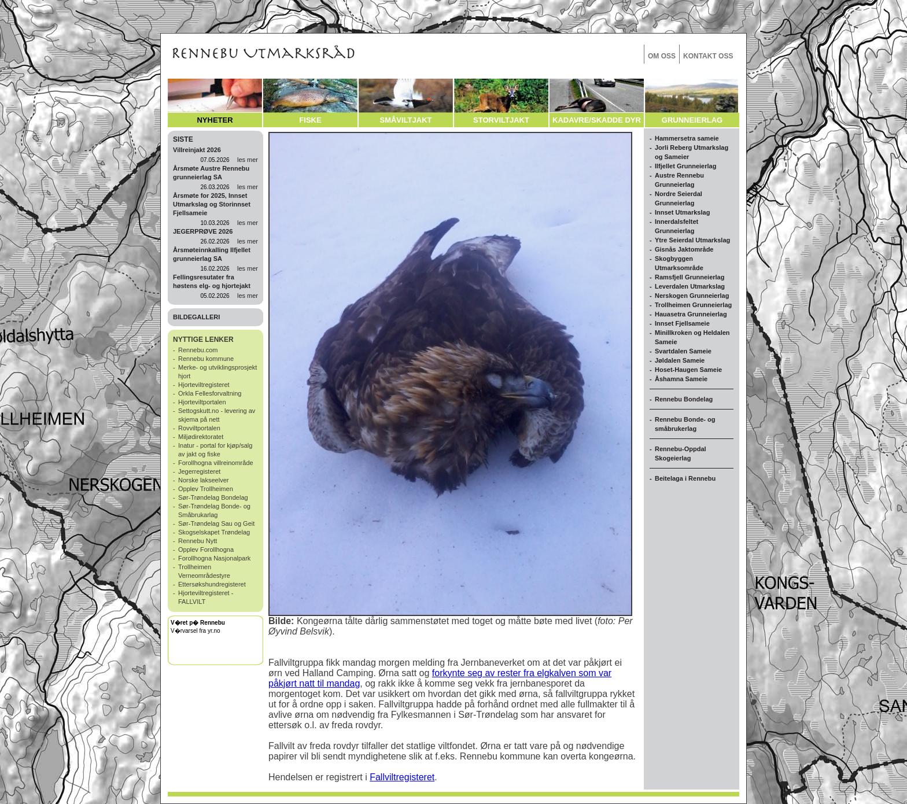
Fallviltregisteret (402, 777)
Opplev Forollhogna (206, 549)
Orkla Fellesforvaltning (209, 393)
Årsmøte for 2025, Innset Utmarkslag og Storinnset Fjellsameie (211, 204)
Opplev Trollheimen (205, 488)
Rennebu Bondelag (684, 399)
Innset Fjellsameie (682, 323)
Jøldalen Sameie (680, 360)
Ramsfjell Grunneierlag (689, 277)
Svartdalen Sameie (683, 351)
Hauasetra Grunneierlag (691, 314)
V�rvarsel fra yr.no (195, 631)
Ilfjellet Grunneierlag (685, 166)
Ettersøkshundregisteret (212, 584)
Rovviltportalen (199, 428)
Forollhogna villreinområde (215, 462)
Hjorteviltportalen (202, 402)
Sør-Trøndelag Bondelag (213, 497)
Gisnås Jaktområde (684, 249)
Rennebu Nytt (197, 540)
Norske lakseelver (203, 480)
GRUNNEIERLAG (692, 120)
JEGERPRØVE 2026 (203, 231)
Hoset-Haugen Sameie (688, 369)
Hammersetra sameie (687, 138)
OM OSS (662, 56)
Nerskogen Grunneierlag (692, 295)
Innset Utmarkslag (682, 212)
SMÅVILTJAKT (405, 120)
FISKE (310, 120)
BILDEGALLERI (196, 317)
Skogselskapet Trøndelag (214, 532)
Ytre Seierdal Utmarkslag (692, 240)
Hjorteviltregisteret (204, 384)
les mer (247, 159)
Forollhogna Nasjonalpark (214, 558)
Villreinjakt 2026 (197, 149)
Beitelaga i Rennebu (685, 478)
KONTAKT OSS (708, 56)
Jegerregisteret (199, 471)
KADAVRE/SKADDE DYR (596, 120)
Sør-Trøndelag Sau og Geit (216, 523)
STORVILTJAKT (501, 120)
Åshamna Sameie (681, 378)
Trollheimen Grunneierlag (693, 304)
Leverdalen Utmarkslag (690, 286)
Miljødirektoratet (200, 436)
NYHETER (215, 120)
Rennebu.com (198, 349)
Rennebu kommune (206, 358)
